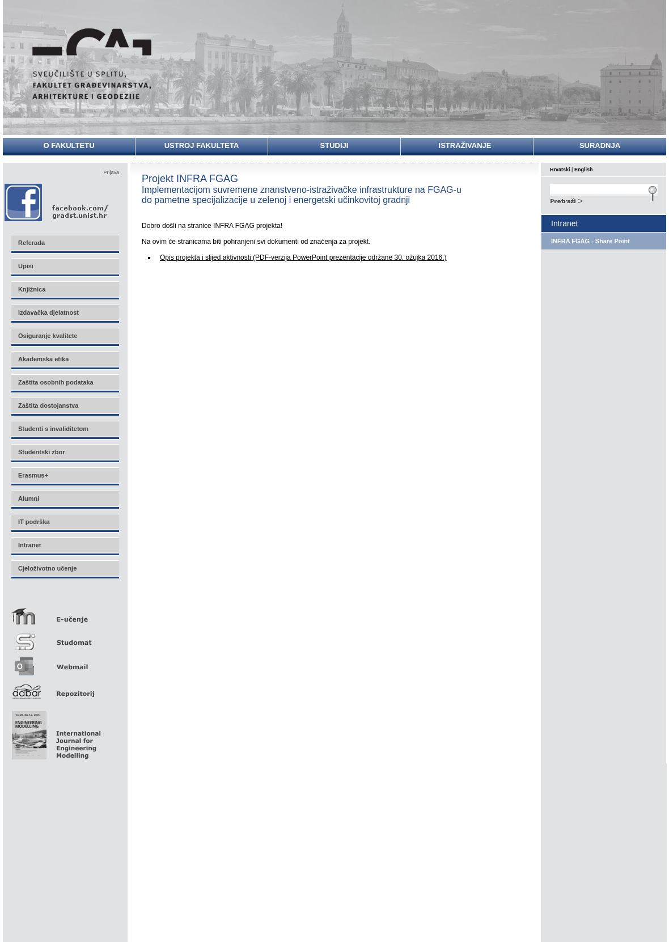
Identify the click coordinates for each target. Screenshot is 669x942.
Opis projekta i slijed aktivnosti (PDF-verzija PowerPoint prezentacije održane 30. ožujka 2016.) (303, 257)
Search (604, 199)
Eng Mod (55, 732)
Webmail (64, 662)
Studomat (64, 637)
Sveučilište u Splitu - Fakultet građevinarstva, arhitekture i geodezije (91, 63)
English (583, 169)
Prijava (111, 172)
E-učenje (64, 611)
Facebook (57, 202)
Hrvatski (560, 169)
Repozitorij (64, 688)
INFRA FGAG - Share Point (590, 241)
